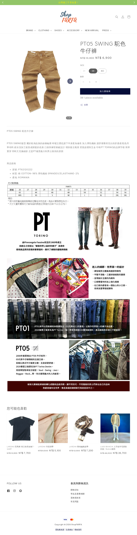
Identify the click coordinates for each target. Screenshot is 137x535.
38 (93, 71)
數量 (82, 76)
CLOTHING (43, 30)
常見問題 (75, 501)
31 (84, 71)
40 (102, 71)
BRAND (29, 30)
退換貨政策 (76, 498)
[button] (117, 17)
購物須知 (75, 490)
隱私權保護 (59, 529)
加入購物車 (105, 91)
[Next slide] (70, 81)
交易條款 (69, 529)
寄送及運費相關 (78, 494)
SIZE (82, 65)
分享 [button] (84, 105)
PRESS (105, 30)
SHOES (58, 30)
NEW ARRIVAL (92, 30)
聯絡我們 (78, 529)
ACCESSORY (73, 30)
